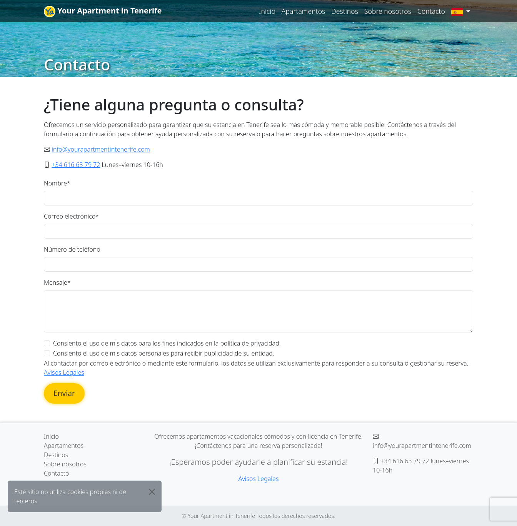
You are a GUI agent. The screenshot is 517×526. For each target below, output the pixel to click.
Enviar (64, 393)
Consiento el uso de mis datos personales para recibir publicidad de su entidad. (163, 353)
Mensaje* (57, 282)
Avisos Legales (64, 372)
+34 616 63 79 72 (76, 164)
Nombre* (57, 183)
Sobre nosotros (387, 11)
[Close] (152, 492)
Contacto (431, 11)
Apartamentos (303, 11)
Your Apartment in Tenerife (103, 11)
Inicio (267, 11)
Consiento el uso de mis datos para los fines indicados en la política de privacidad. (167, 343)
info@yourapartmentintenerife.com (101, 149)
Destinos (344, 11)
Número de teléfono (72, 249)
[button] (460, 11)
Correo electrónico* (71, 216)
